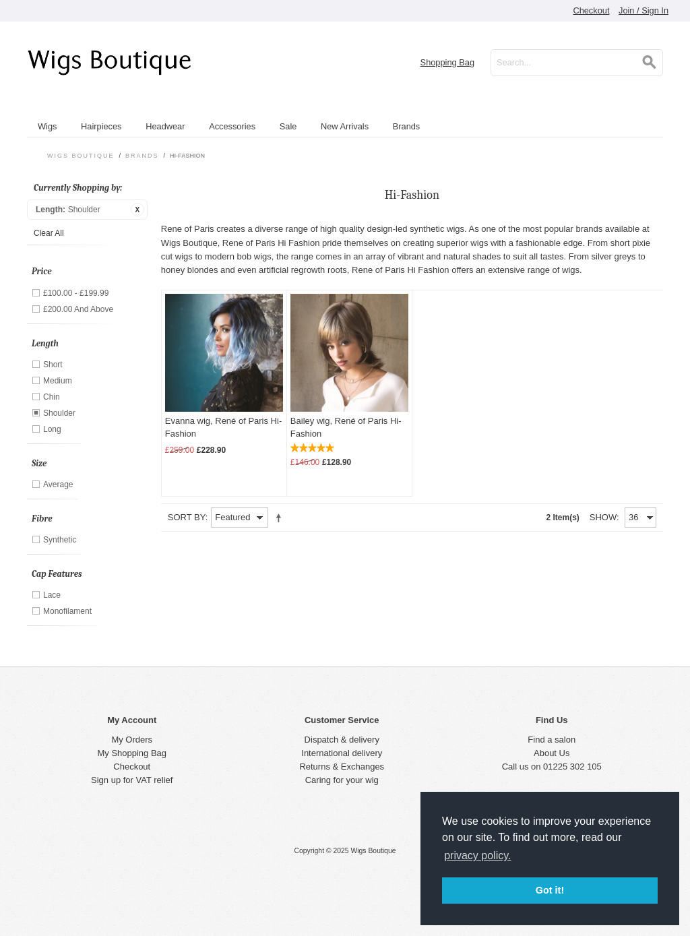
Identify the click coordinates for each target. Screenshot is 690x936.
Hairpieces (101, 126)
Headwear (165, 126)
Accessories (232, 126)
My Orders (131, 740)
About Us (551, 753)
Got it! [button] (550, 890)
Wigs (47, 126)
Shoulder (59, 413)
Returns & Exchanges (341, 766)
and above (78, 309)
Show (603, 517)
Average (58, 484)
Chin (51, 397)
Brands (406, 126)
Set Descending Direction (281, 517)
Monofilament (67, 611)
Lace (52, 595)
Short (53, 364)
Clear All (49, 233)
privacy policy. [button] (477, 855)
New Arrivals (345, 126)
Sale (288, 126)
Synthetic (59, 539)
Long (52, 429)
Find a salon (551, 740)
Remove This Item (137, 209)
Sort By (187, 517)
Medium (57, 380)
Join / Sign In (643, 10)
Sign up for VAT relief (131, 780)
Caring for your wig (342, 780)
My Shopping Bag (131, 753)
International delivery (341, 753)
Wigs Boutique (81, 155)
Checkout (591, 10)
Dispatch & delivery (342, 740)
